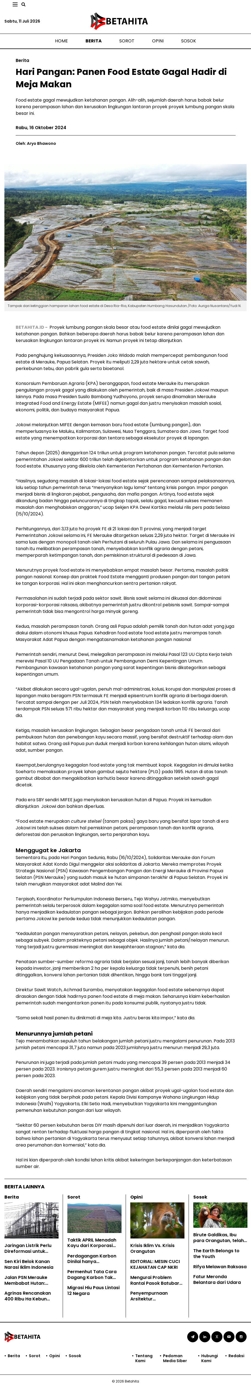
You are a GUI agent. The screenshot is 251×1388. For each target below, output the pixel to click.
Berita (93, 41)
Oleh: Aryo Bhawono (36, 143)
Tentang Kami (144, 1358)
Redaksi (236, 1356)
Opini (158, 41)
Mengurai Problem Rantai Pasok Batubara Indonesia (156, 1283)
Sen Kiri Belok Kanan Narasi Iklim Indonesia (28, 1264)
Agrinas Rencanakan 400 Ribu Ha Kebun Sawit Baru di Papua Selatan (27, 1301)
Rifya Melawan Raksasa (220, 1267)
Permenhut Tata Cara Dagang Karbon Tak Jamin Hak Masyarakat (93, 1277)
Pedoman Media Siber (175, 1358)
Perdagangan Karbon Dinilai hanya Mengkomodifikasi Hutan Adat (91, 1264)
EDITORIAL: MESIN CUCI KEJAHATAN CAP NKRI (155, 1264)
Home (61, 41)
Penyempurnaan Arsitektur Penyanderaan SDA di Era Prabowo (154, 1301)
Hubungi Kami (209, 1358)
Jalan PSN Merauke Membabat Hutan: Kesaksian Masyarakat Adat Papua (30, 1286)
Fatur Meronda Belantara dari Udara (217, 1279)
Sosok (188, 41)
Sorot (126, 41)
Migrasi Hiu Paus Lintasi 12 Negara (93, 1290)
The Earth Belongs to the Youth (216, 1254)
